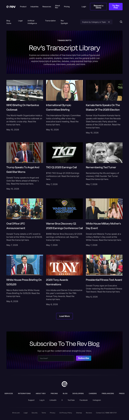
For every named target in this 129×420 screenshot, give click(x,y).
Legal (20, 21)
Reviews (89, 413)
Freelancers (108, 393)
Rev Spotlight (64, 22)
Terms (44, 413)
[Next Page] (64, 316)
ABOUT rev (41, 393)
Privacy (52, 413)
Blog (65, 393)
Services (9, 393)
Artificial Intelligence (32, 22)
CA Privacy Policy (65, 413)
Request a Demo (98, 6)
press (122, 393)
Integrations (24, 393)
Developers (78, 393)
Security (35, 413)
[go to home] (64, 384)
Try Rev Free (115, 6)
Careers (93, 393)
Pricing (54, 393)
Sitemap (79, 413)
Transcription (50, 21)
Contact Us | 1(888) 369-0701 (106, 413)
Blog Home (8, 22)
